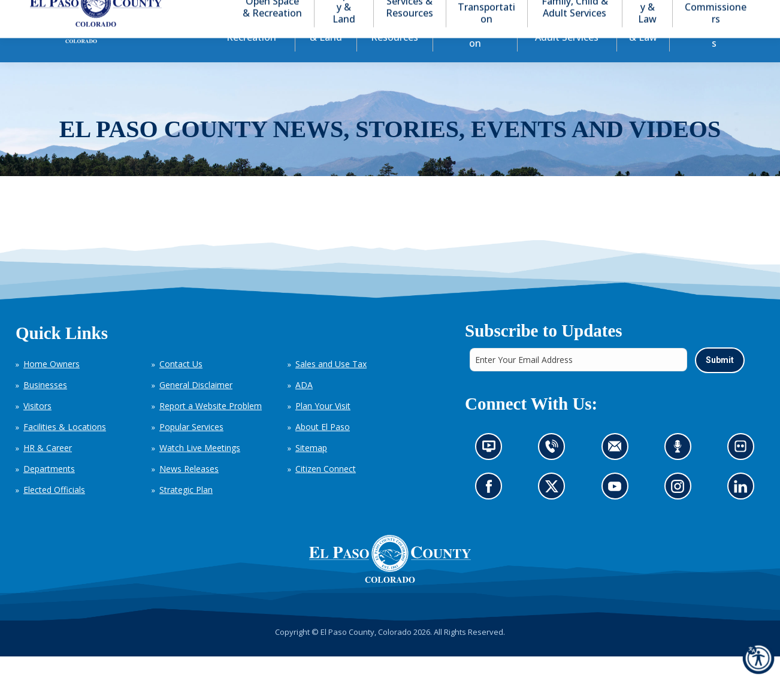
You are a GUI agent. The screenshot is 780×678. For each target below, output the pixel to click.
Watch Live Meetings (199, 469)
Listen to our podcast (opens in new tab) (680, 471)
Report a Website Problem (210, 427)
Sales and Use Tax (331, 385)
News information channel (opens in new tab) (492, 471)
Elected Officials (54, 511)
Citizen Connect (325, 490)
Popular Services (191, 448)
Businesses (45, 406)
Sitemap (311, 469)
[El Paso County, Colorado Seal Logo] (390, 580)
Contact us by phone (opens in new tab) (554, 471)
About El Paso (322, 448)
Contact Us (180, 385)
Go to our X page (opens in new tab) (554, 510)
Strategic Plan (186, 511)
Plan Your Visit (322, 427)
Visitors (37, 427)
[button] (691, 11)
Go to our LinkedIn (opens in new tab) (743, 510)
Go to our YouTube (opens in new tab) (617, 510)
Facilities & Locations (64, 448)
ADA (304, 406)
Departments (49, 490)
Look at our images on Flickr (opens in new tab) (744, 471)
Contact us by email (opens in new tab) (618, 471)
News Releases (189, 490)
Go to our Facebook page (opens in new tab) (491, 510)
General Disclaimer (195, 406)
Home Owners (51, 385)
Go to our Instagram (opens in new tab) (681, 510)
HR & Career (47, 469)
